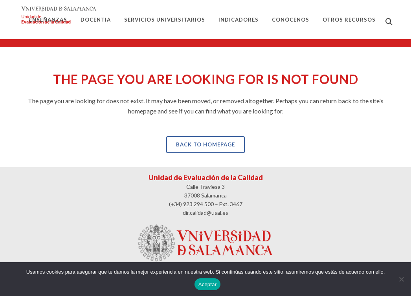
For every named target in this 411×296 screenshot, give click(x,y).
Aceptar (207, 284)
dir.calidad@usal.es (205, 212)
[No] (401, 279)
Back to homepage (205, 144)
